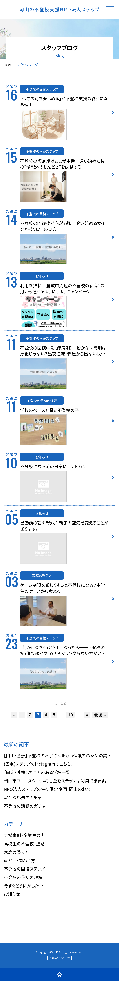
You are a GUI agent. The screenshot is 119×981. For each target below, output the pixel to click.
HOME (8, 64)
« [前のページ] (14, 714)
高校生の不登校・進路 (24, 843)
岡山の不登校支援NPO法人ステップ (59, 9)
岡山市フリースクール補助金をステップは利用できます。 (55, 781)
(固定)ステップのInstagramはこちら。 (38, 764)
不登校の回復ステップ (24, 869)
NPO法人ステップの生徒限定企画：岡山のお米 (47, 789)
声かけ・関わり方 (19, 860)
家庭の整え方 (16, 852)
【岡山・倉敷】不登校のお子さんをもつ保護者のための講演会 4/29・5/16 (59, 755)
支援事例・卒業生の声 (24, 835)
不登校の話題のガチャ (24, 806)
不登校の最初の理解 (23, 877)
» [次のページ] (87, 714)
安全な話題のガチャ (22, 797)
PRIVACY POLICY (60, 958)
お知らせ (12, 894)
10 (70, 714)
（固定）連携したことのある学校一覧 (37, 772)
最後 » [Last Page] (100, 714)
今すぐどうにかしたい (23, 885)
